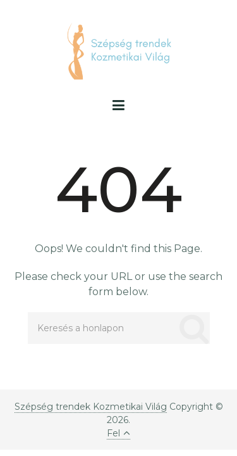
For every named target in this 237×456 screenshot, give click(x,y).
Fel (118, 433)
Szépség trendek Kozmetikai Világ (91, 406)
